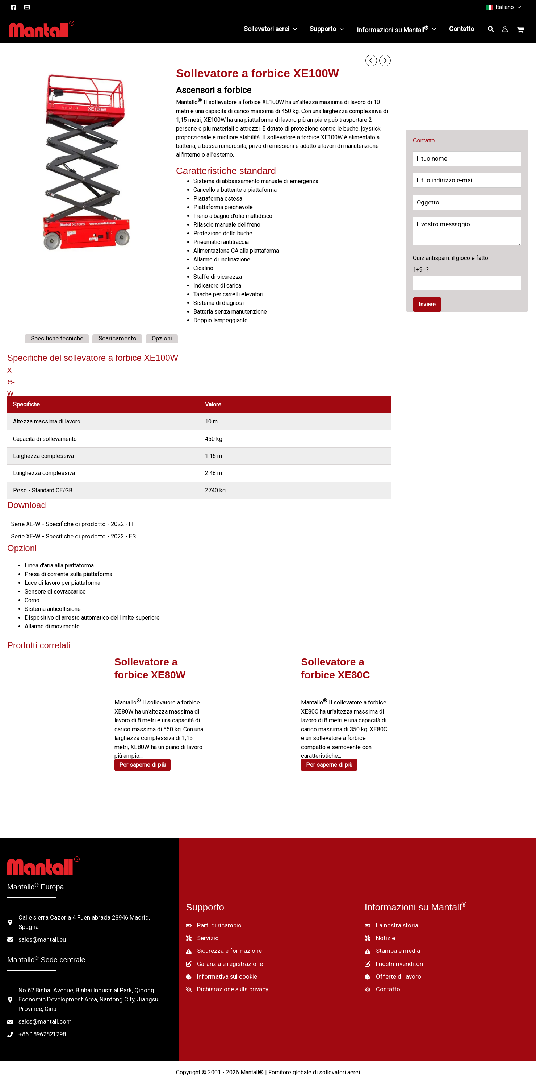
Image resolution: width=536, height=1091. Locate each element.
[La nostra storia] (390, 919)
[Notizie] (379, 931)
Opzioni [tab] (154, 338)
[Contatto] (381, 980)
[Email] (27, 7)
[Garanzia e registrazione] (222, 956)
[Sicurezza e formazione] (221, 943)
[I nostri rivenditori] (392, 956)
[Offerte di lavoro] (391, 968)
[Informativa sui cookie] (219, 968)
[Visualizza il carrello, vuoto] (521, 30)
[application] (293, 29)
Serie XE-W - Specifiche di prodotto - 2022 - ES (69, 535)
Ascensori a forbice (213, 90)
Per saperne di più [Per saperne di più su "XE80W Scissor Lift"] (143, 762)
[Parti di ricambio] (212, 919)
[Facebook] (13, 7)
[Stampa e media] (391, 943)
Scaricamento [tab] (112, 338)
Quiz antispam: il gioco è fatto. (467, 272)
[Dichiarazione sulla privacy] (225, 980)
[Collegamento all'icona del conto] (505, 29)
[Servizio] (202, 931)
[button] (503, 7)
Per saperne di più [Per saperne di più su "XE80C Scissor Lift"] (330, 753)
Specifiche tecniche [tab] (55, 338)
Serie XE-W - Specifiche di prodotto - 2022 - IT (68, 523)
